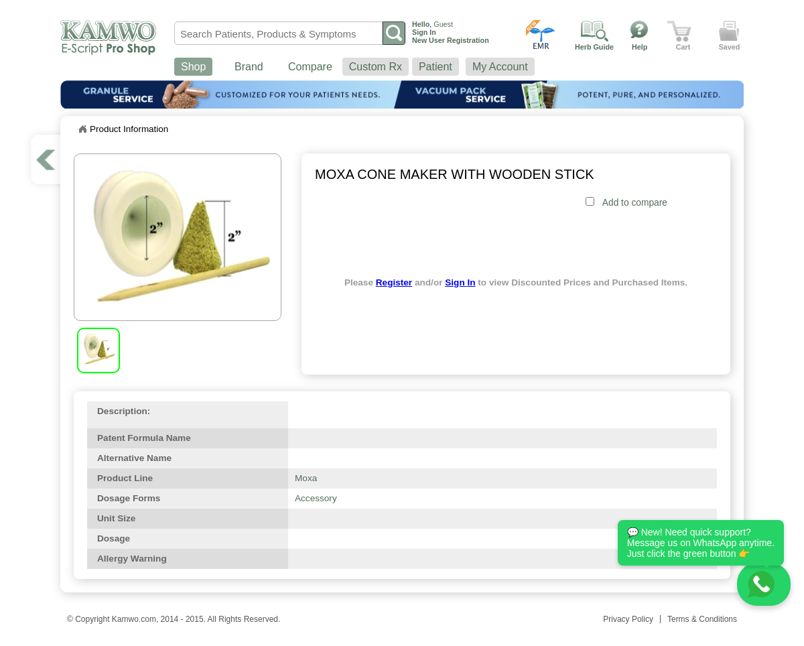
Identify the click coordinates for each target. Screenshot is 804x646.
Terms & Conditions (702, 619)
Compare (310, 66)
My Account (500, 66)
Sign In (460, 282)
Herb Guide (594, 47)
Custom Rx (375, 66)
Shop (193, 66)
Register (394, 282)
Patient (435, 66)
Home (82, 129)
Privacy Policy (628, 619)
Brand (248, 66)
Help (639, 47)
